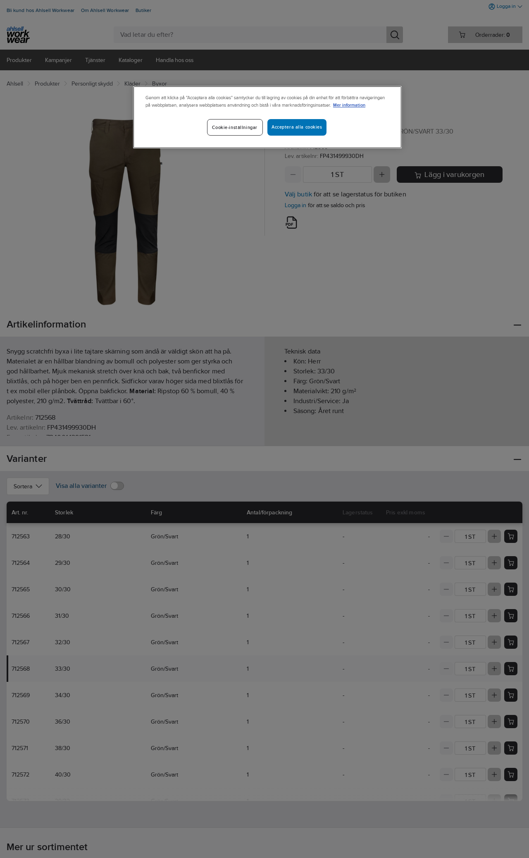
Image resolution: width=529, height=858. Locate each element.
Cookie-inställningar (234, 127)
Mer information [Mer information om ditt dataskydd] (349, 105)
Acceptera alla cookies (297, 126)
